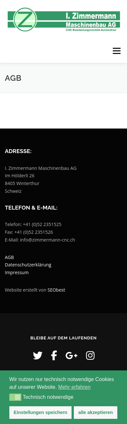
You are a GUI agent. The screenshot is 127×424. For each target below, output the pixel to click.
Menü (116, 51)
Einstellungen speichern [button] (40, 412)
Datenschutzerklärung (28, 265)
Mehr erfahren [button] (74, 387)
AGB (9, 257)
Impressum (17, 272)
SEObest (56, 290)
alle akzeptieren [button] (95, 412)
